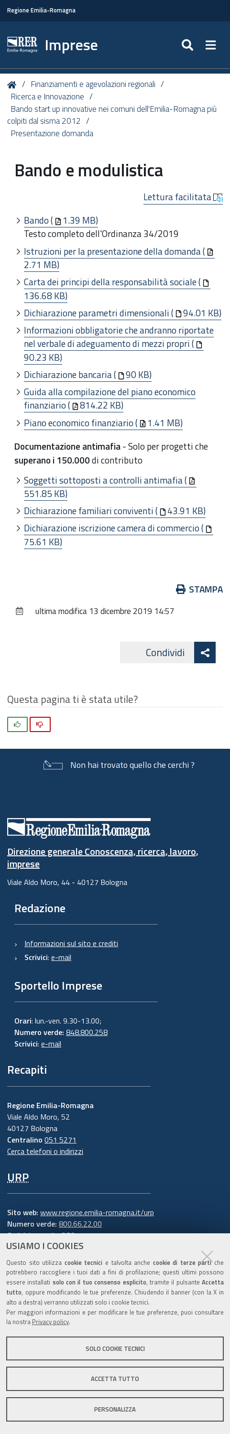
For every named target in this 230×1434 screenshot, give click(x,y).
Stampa (199, 589)
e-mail (61, 957)
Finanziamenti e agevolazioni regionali (93, 84)
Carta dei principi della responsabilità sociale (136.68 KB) (116, 288)
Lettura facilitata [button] (183, 197)
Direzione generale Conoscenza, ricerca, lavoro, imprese (102, 857)
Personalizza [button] (115, 1409)
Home (13, 85)
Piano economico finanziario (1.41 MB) (103, 423)
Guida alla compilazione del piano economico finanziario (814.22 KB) (110, 398)
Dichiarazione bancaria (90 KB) (88, 374)
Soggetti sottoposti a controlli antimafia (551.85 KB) (110, 487)
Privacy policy (50, 1321)
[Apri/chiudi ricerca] (188, 45)
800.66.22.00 (80, 1223)
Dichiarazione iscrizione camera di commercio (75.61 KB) (118, 535)
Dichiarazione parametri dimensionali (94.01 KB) (122, 313)
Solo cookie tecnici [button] (115, 1348)
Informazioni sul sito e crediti (71, 943)
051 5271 (60, 1139)
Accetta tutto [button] (115, 1378)
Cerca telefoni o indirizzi (45, 1151)
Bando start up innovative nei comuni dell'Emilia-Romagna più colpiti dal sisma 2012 (112, 115)
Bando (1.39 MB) (61, 220)
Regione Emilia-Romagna (41, 10)
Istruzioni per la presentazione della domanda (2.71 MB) (119, 258)
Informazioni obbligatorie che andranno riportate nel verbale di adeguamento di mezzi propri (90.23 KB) (119, 343)
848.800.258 (87, 1032)
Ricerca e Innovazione (47, 96)
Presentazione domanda (52, 133)
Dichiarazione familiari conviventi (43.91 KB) (115, 511)
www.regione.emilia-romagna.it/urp (97, 1212)
